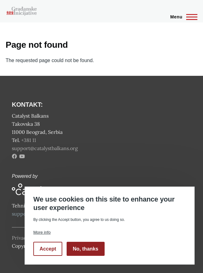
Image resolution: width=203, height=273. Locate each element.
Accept (48, 248)
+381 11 (29, 140)
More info (42, 232)
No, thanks (85, 248)
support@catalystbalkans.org (45, 148)
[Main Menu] (182, 16)
